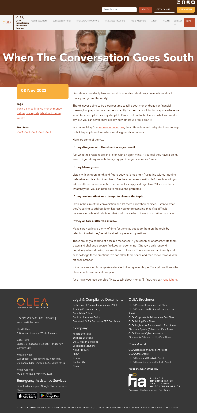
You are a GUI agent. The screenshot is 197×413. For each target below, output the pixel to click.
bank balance (25, 108)
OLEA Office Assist (138, 354)
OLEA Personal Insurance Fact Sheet (148, 305)
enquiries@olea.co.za (28, 322)
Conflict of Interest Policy (86, 317)
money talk (32, 113)
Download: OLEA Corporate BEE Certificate (96, 321)
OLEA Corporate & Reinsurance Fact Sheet (151, 317)
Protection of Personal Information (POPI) (95, 305)
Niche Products (81, 350)
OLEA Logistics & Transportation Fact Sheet (152, 325)
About (76, 354)
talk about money (50, 113)
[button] (40, 21)
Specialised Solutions (84, 346)
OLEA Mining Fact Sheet (141, 321)
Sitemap (55, 408)
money (48, 108)
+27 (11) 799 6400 (27, 318)
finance (38, 108)
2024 (27, 132)
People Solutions (82, 334)
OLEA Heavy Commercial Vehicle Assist (149, 362)
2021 (48, 132)
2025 (20, 132)
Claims (76, 358)
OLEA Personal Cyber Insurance (145, 333)
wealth (21, 118)
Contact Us (79, 362)
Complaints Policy (82, 313)
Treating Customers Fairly (87, 309)
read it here (170, 279)
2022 (41, 132)
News (76, 366)
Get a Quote (164, 10)
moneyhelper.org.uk (111, 127)
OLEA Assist (185, 10)
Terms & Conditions (40, 408)
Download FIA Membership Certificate (149, 390)
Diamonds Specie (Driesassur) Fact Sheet (150, 329)
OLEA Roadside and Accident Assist (147, 350)
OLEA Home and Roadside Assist (146, 358)
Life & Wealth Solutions (85, 342)
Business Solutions (83, 338)
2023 (34, 132)
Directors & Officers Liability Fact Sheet (149, 337)
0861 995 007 (47, 318)
